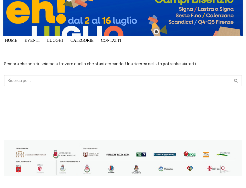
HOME (11, 40)
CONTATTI (111, 40)
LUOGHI (55, 40)
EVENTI (32, 40)
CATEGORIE (82, 40)
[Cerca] (117, 80)
